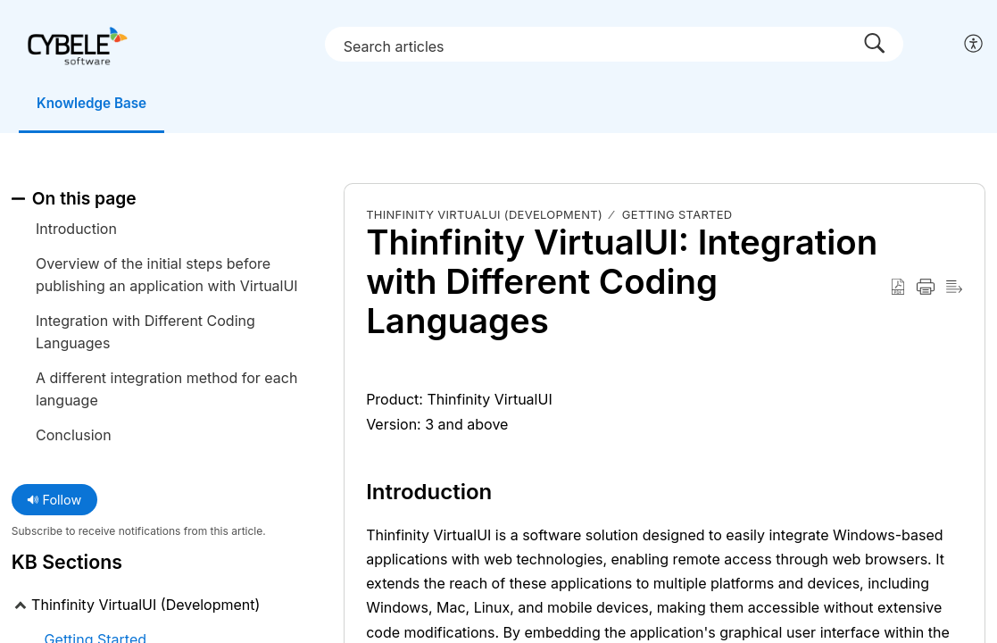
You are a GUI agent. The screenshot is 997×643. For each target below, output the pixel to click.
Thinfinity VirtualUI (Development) (484, 215)
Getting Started (677, 215)
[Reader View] (954, 288)
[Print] (926, 288)
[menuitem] (974, 44)
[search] (617, 44)
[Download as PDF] (898, 288)
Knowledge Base (100, 104)
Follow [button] (54, 500)
